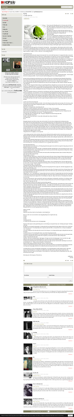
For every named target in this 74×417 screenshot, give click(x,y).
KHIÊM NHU (26, 18)
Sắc (33, 357)
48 (46, 284)
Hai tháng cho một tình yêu (38, 398)
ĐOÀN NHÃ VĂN (36, 289)
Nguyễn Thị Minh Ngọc (37, 360)
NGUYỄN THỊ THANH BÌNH (38, 324)
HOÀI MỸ (35, 311)
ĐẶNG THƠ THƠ (36, 401)
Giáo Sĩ (34, 343)
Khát (34, 296)
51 (52, 284)
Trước (68, 13)
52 (54, 284)
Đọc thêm (70, 293)
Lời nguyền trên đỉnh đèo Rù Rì (39, 286)
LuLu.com (19, 84)
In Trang (24, 260)
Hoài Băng (35, 299)
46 (42, 284)
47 (44, 284)
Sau (71, 13)
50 (50, 284)
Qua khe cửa (35, 372)
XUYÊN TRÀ (4, 51)
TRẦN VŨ (35, 346)
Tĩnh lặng (35, 332)
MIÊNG (34, 335)
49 (48, 284)
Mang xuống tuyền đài (37, 309)
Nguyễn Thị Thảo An (37, 375)
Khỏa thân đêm (36, 321)
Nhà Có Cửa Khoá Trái (37, 383)
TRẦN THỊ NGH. (36, 386)
